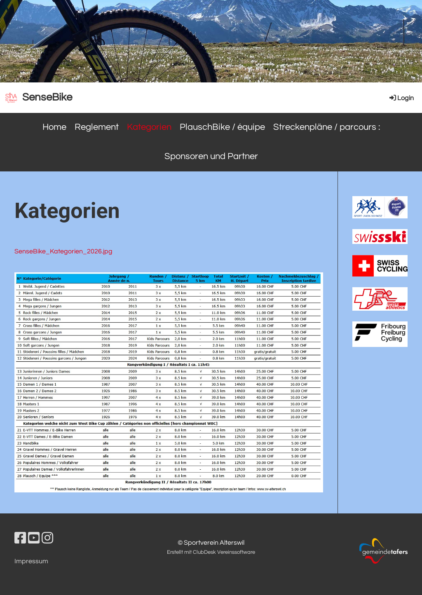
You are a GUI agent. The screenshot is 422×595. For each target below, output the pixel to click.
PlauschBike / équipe (222, 127)
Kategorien (149, 127)
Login (401, 98)
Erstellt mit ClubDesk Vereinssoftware (211, 552)
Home (54, 127)
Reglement (97, 127)
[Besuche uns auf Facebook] (20, 539)
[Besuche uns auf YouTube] (34, 539)
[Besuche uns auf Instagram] (47, 539)
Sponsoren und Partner (211, 156)
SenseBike (47, 97)
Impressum (31, 561)
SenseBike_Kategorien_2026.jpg (63, 251)
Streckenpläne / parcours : (326, 127)
